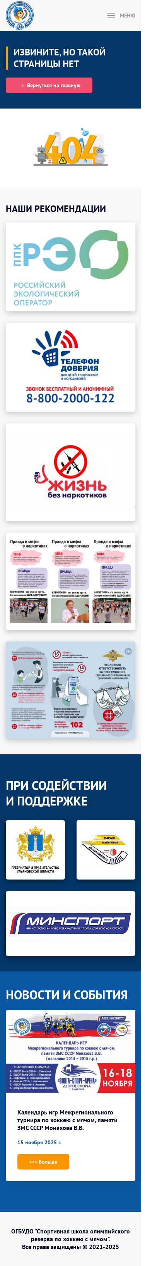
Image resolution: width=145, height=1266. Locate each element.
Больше (43, 1162)
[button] (121, 15)
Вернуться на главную (49, 86)
